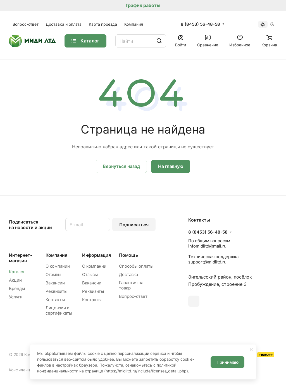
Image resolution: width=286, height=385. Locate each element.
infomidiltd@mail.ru (207, 246)
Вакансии (55, 283)
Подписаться (134, 224)
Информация (96, 255)
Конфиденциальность (29, 369)
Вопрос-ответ (133, 296)
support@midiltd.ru (207, 262)
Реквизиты (56, 291)
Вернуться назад (121, 166)
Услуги (16, 297)
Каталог (17, 271)
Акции (15, 280)
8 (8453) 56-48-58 (200, 24)
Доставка (128, 274)
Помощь (128, 255)
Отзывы (53, 274)
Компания (56, 255)
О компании (58, 266)
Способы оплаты (136, 266)
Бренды (17, 288)
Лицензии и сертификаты (59, 310)
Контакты (55, 299)
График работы (143, 5)
